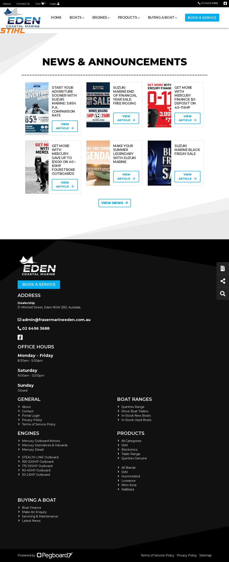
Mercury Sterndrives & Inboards (45, 445)
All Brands (128, 468)
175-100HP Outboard (37, 466)
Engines (99, 17)
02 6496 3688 (208, 3)
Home (56, 17)
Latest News (31, 521)
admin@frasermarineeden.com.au (54, 319)
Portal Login (31, 415)
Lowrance (128, 481)
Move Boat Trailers (134, 411)
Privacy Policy (32, 420)
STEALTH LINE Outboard (40, 457)
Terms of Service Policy (39, 424)
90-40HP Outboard (36, 470)
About (7, 3)
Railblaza (127, 489)
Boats (76, 17)
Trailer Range (130, 454)
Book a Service (202, 18)
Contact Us (23, 3)
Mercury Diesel (33, 449)
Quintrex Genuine (134, 458)
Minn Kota (128, 485)
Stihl (124, 445)
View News (114, 203)
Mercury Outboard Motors (41, 441)
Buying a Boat (161, 17)
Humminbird (130, 476)
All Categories (131, 441)
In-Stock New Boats (136, 415)
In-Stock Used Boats (136, 420)
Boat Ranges (134, 399)
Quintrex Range (132, 407)
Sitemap (205, 555)
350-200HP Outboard (37, 461)
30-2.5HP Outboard (36, 475)
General (29, 399)
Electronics (129, 449)
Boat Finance (31, 508)
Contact (28, 411)
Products (127, 17)
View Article (65, 126)
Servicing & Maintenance (40, 516)
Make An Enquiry (34, 512)
